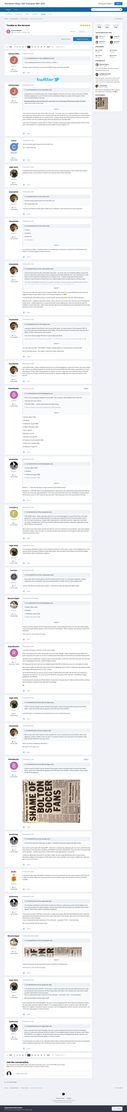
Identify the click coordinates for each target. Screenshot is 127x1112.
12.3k (14, 69)
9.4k (14, 586)
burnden (13, 570)
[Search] (100, 9)
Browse (8, 10)
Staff (27, 14)
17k (14, 183)
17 (44, 47)
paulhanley (13, 459)
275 (14, 404)
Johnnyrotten (13, 54)
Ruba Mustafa (13, 647)
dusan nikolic (103, 36)
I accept (117, 1108)
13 (32, 47)
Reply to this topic (82, 39)
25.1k (14, 207)
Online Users (8, 14)
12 (28, 47)
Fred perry (13, 507)
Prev (10, 47)
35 (14, 523)
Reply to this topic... (21, 1073)
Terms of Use (28, 1109)
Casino (13, 141)
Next (48, 47)
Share (73, 31)
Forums (43, 14)
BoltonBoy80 (17, 30)
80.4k (14, 158)
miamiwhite (45, 90)
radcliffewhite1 (46, 58)
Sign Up (118, 3)
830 (14, 887)
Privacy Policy (60, 1098)
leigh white (13, 167)
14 (35, 47)
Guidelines (35, 14)
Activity (16, 9)
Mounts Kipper (13, 598)
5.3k (14, 475)
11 (25, 47)
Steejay (44, 324)
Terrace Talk (26, 32)
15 (38, 47)
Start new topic (65, 39)
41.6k (14, 614)
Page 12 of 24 (60, 47)
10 (22, 47)
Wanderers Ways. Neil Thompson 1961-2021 (25, 3)
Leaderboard (19, 14)
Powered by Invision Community (63, 1102)
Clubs (50, 14)
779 (14, 662)
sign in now (45, 1064)
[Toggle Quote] (25, 58)
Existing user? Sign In (105, 3)
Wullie (13, 872)
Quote (28, 72)
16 (41, 47)
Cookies (68, 1098)
